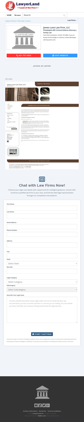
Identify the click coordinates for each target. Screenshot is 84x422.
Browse (18, 15)
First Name (10, 204)
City (8, 251)
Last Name (10, 212)
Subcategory (11, 285)
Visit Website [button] (60, 55)
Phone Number (12, 230)
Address (9, 241)
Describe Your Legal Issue (15, 295)
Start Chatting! (42, 334)
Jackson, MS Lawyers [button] (42, 66)
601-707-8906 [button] (23, 55)
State (8, 259)
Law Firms (72, 20)
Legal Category (12, 278)
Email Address (11, 222)
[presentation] (42, 327)
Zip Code (10, 267)
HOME (9, 15)
